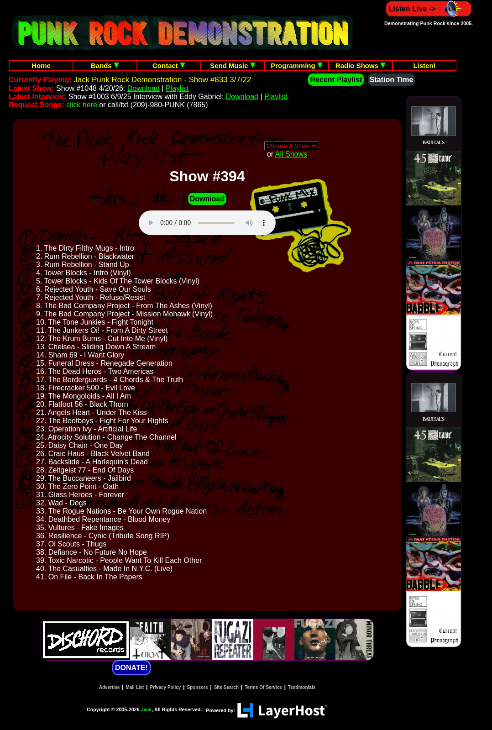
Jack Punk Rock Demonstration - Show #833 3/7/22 (162, 79)
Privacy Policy (165, 687)
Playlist (177, 88)
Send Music (233, 65)
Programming (297, 65)
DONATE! (131, 668)
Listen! (424, 65)
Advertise (109, 687)
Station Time (391, 80)
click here (81, 105)
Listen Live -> (429, 8)
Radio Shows (360, 65)
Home (41, 65)
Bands (105, 65)
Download (143, 88)
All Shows (291, 154)
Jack (146, 709)
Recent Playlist (336, 80)
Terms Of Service (263, 687)
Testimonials (301, 687)
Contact (168, 65)
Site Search (226, 687)
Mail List (135, 687)
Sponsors (197, 687)
